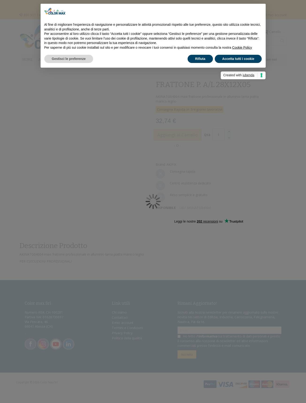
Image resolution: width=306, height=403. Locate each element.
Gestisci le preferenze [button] (69, 59)
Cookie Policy (242, 47)
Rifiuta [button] (200, 59)
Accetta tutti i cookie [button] (238, 59)
